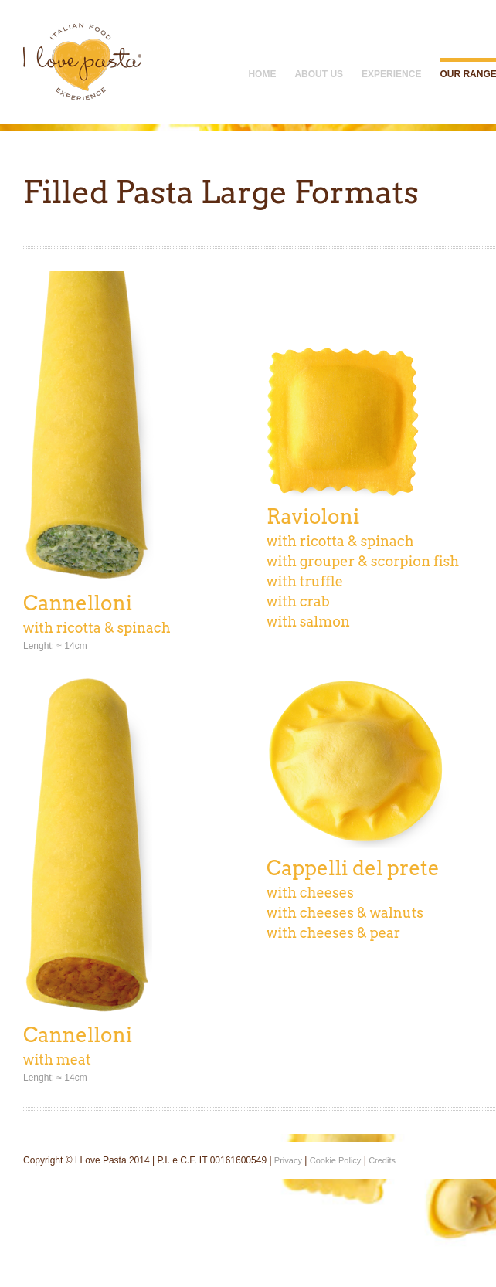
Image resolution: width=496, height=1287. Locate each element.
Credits (382, 1160)
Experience (391, 74)
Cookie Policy (336, 1160)
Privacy (288, 1160)
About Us (318, 74)
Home (262, 74)
